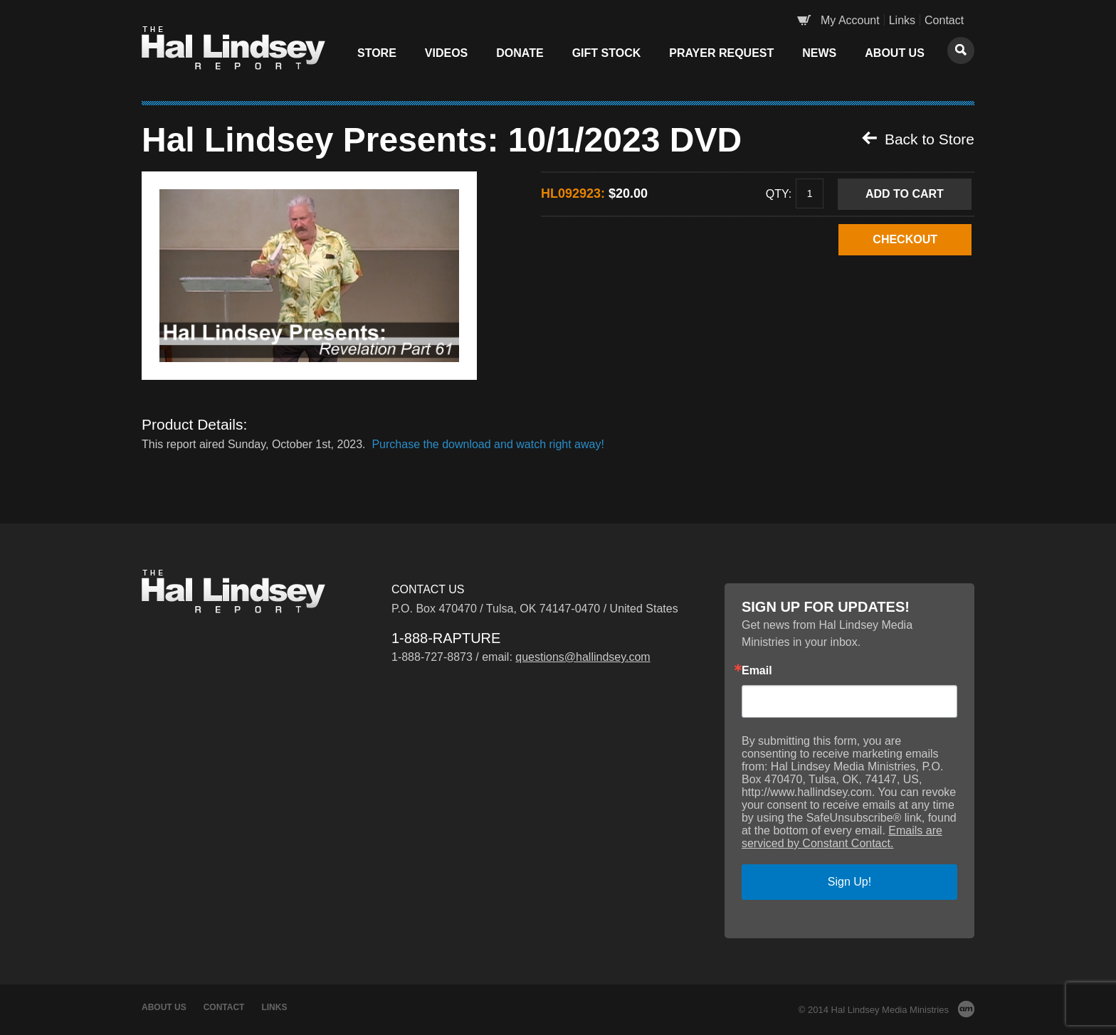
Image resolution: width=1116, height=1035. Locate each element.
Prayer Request (721, 53)
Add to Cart (904, 194)
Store (376, 53)
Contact (944, 20)
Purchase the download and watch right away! (488, 444)
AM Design (966, 1009)
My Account (850, 20)
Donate (519, 53)
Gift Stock (606, 53)
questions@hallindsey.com (582, 657)
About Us (895, 53)
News (819, 53)
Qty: (778, 193)
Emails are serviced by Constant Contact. (842, 836)
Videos (446, 53)
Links (902, 20)
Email (757, 670)
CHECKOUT (905, 239)
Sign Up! (849, 882)
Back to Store (918, 138)
